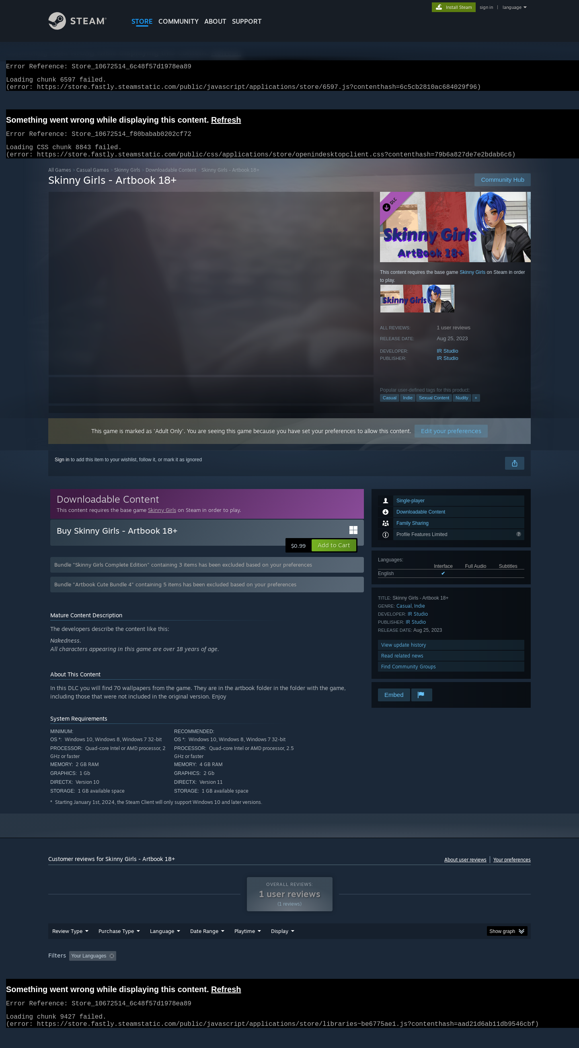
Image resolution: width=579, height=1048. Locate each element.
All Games (59, 180)
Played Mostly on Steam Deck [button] (290, 971)
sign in (486, 7)
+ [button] (476, 407)
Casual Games (92, 180)
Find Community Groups (408, 676)
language (512, 7)
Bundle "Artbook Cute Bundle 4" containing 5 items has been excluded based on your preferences (175, 594)
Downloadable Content (171, 180)
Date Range (204, 946)
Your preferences (512, 869)
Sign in (62, 469)
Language (162, 946)
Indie (408, 407)
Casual (389, 407)
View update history (403, 654)
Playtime (244, 946)
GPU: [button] (425, 971)
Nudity (462, 407)
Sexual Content (434, 407)
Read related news (402, 665)
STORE (142, 21)
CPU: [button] (398, 971)
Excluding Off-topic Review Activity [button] (170, 971)
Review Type (67, 946)
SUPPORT (247, 21)
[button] (334, 555)
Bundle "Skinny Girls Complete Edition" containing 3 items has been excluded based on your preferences (183, 574)
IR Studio (447, 361)
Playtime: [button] (232, 971)
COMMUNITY (178, 21)
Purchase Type (116, 946)
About (215, 21)
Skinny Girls (127, 180)
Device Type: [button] (460, 971)
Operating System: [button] (357, 971)
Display (279, 946)
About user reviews (465, 869)
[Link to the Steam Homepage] (83, 27)
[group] (289, 971)
